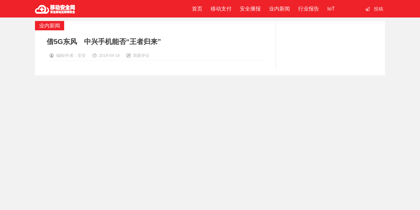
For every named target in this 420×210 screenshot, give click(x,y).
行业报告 (308, 9)
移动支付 (221, 9)
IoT (331, 9)
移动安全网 (55, 9)
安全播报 (250, 9)
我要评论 (141, 55)
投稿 (378, 8)
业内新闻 (279, 9)
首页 (195, 9)
